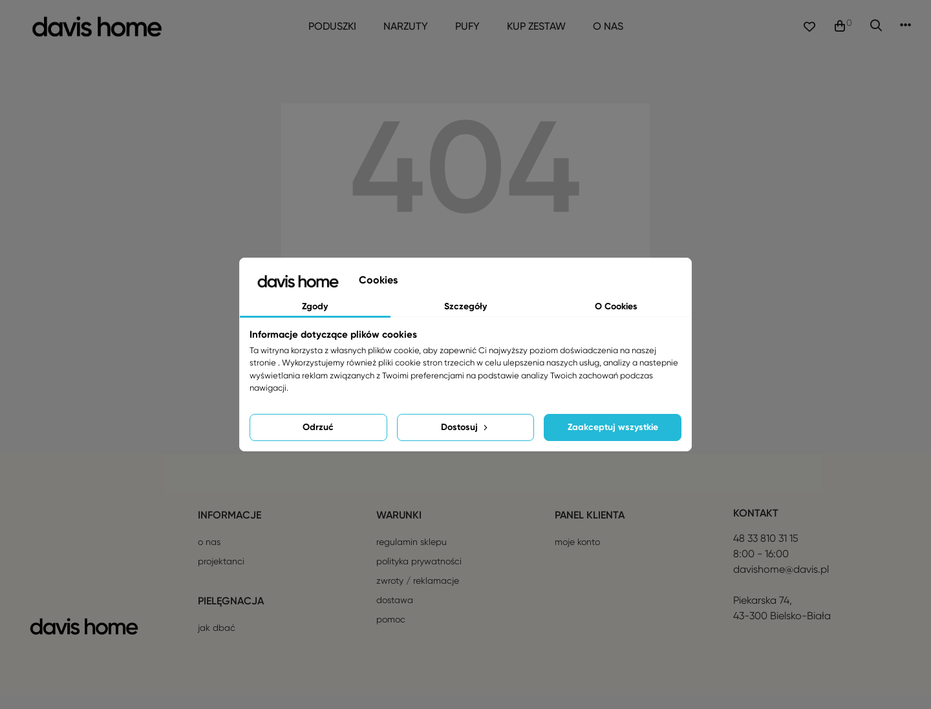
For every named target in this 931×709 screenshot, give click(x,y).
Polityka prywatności (419, 575)
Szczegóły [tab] (465, 306)
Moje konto (577, 555)
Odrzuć (318, 427)
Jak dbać (216, 641)
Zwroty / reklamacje (417, 594)
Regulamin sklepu (411, 555)
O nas (209, 555)
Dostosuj (465, 427)
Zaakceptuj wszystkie (613, 427)
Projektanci (221, 575)
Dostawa (394, 614)
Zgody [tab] (315, 306)
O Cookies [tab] (616, 306)
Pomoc (390, 633)
